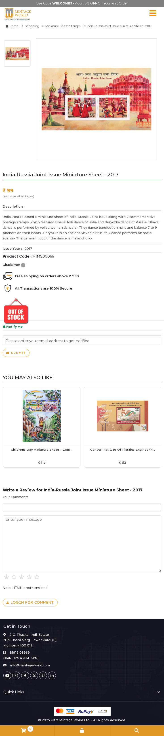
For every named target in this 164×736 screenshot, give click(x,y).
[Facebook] (25, 675)
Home (12, 26)
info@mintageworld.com (30, 665)
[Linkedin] (52, 675)
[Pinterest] (43, 675)
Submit (16, 353)
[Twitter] (34, 675)
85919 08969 (19, 653)
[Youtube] (7, 675)
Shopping (32, 26)
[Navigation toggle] (153, 14)
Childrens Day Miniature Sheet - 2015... (41, 449)
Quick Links (13, 692)
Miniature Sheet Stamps (62, 26)
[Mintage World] (17, 14)
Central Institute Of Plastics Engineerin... (122, 449)
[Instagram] (16, 675)
